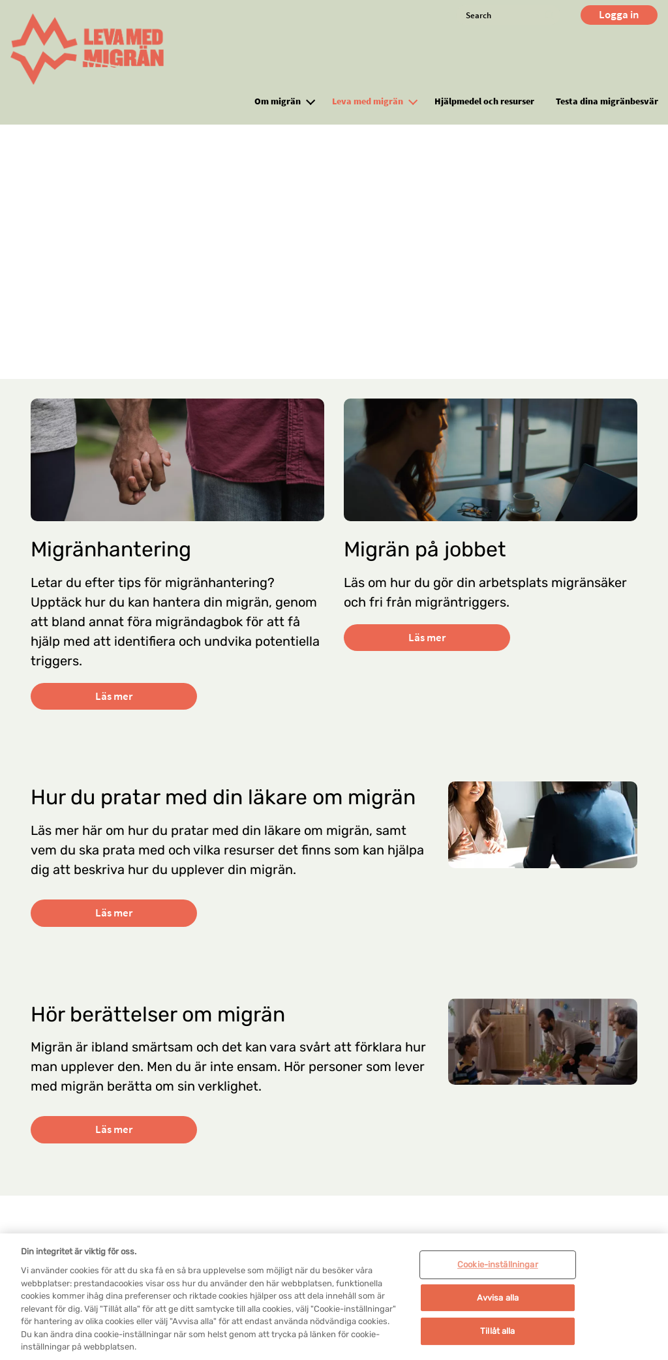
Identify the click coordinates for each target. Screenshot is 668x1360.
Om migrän (277, 101)
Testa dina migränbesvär (607, 101)
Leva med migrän (367, 101)
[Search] (508, 15)
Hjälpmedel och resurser (484, 101)
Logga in (619, 14)
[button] (310, 100)
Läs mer (113, 696)
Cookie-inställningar (497, 1281)
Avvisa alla (498, 1313)
